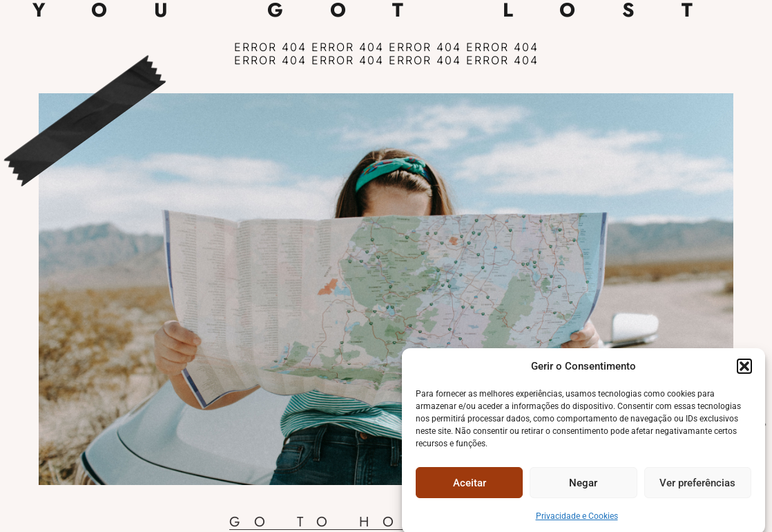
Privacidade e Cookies (577, 520)
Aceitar (469, 487)
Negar (583, 487)
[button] (744, 370)
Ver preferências (697, 487)
